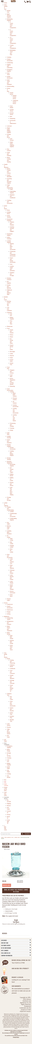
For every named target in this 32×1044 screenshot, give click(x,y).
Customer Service (16, 945)
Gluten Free (11, 363)
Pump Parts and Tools (11, 647)
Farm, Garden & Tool (9, 837)
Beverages (12, 351)
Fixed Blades (11, 106)
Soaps (11, 189)
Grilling (8, 614)
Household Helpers (9, 234)
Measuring (12, 386)
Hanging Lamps (12, 546)
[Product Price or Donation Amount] (9, 881)
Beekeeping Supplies (9, 19)
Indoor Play (11, 713)
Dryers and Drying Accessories (12, 260)
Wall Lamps (11, 542)
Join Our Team (16, 943)
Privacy (8, 814)
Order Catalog (6, 784)
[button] (16, 864)
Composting (10, 62)
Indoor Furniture (9, 238)
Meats (11, 336)
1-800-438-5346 (5, 828)
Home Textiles (9, 216)
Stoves (5, 603)
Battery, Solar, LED (9, 527)
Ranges (9, 612)
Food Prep (8, 367)
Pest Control (9, 149)
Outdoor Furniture (9, 278)
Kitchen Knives (12, 113)
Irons (11, 264)
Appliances (6, 616)
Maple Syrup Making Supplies (9, 130)
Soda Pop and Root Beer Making (11, 491)
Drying (11, 430)
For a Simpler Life (16, 953)
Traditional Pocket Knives (15, 102)
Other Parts (11, 595)
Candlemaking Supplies (13, 519)
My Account (9, 800)
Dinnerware (9, 326)
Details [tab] (16, 920)
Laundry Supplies (9, 241)
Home (5, 2)
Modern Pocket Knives (15, 97)
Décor (8, 210)
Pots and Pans (11, 322)
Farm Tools (8, 73)
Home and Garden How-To (11, 688)
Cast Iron (11, 314)
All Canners (15, 402)
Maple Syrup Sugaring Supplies (12, 144)
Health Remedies (9, 175)
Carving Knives (11, 110)
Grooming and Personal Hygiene (9, 181)
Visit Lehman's (16, 950)
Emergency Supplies (9, 70)
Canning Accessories (15, 405)
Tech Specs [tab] (16, 922)
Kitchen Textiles (9, 458)
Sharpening (12, 118)
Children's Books (12, 665)
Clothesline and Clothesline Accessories (12, 254)
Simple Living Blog (5, 789)
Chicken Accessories (10, 59)
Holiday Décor (9, 212)
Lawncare (9, 126)
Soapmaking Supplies (13, 192)
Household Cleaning (9, 219)
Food (8, 328)
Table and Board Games (8, 731)
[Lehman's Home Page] (13, 1)
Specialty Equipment (9, 462)
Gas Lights (8, 523)
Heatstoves (10, 609)
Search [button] (26, 834)
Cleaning (9, 758)
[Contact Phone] (25, 2)
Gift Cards (8, 736)
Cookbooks (12, 668)
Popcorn (12, 355)
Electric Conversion (12, 592)
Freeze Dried (11, 360)
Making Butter (11, 474)
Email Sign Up (8, 821)
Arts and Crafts (11, 698)
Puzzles (9, 727)
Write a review (7, 849)
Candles (12, 511)
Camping (9, 57)
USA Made (5, 740)
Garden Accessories (10, 77)
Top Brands (8, 776)
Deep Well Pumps (11, 637)
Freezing (12, 428)
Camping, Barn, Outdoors (9, 532)
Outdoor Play (12, 716)
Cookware (9, 312)
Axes (11, 116)
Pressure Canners (15, 398)
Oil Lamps (8, 536)
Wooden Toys (12, 720)
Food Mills (11, 375)
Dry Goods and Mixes (11, 341)
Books (8, 658)
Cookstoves (10, 604)
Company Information (16, 955)
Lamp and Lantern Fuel (12, 561)
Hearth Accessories (10, 607)
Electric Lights (9, 599)
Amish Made (8, 767)
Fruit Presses (12, 139)
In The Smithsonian (16, 948)
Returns (9, 805)
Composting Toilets (10, 618)
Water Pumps (8, 633)
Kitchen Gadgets (9, 445)
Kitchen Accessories (12, 448)
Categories (16, 940)
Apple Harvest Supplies (9, 15)
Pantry (11, 334)
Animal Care (8, 11)
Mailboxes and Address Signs (9, 292)
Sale (5, 782)
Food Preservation (10, 389)
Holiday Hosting (9, 437)
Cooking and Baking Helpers (12, 453)
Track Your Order (5, 794)
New (5, 780)
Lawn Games (8, 724)
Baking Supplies (12, 318)
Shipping (9, 803)
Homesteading (10, 86)
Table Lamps (11, 539)
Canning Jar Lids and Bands (15, 417)
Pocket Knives (11, 93)
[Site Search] (30, 2)
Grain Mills (8, 433)
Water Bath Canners (15, 394)
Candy (11, 353)
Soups (11, 357)
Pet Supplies (9, 282)
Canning (12, 391)
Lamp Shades (11, 582)
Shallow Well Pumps (12, 642)
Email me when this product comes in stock (16, 891)
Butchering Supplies (12, 465)
